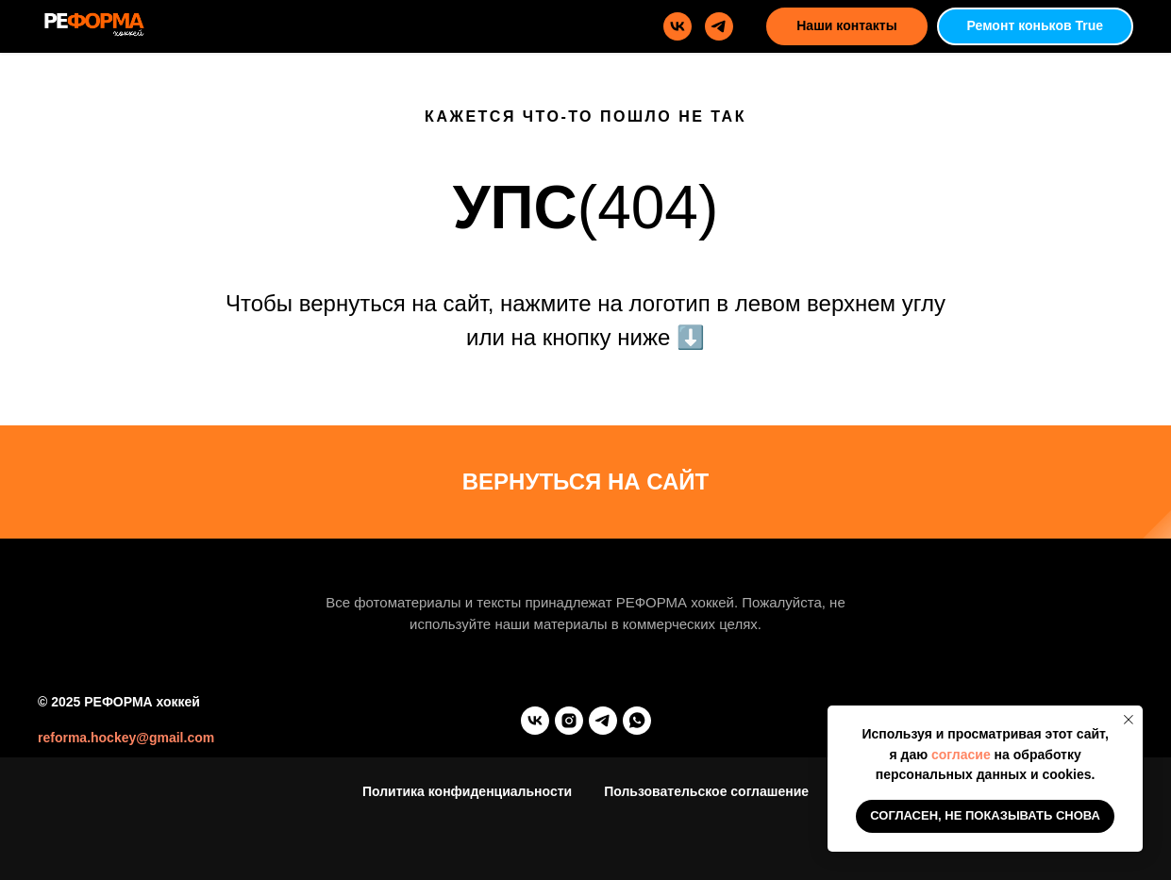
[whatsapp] (637, 720)
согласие (961, 754)
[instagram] (569, 720)
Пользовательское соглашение (706, 791)
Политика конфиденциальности (467, 791)
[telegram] (719, 26)
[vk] (677, 26)
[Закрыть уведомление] (1128, 719)
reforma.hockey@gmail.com (126, 737)
